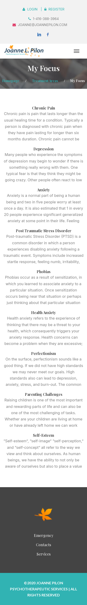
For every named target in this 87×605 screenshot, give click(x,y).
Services (44, 554)
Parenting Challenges (43, 394)
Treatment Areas (45, 80)
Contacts (43, 544)
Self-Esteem (43, 435)
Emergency (43, 535)
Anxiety (43, 189)
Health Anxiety (43, 312)
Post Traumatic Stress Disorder (43, 230)
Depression (43, 148)
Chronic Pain (43, 108)
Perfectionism (43, 353)
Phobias (44, 271)
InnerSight (43, 514)
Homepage (10, 80)
